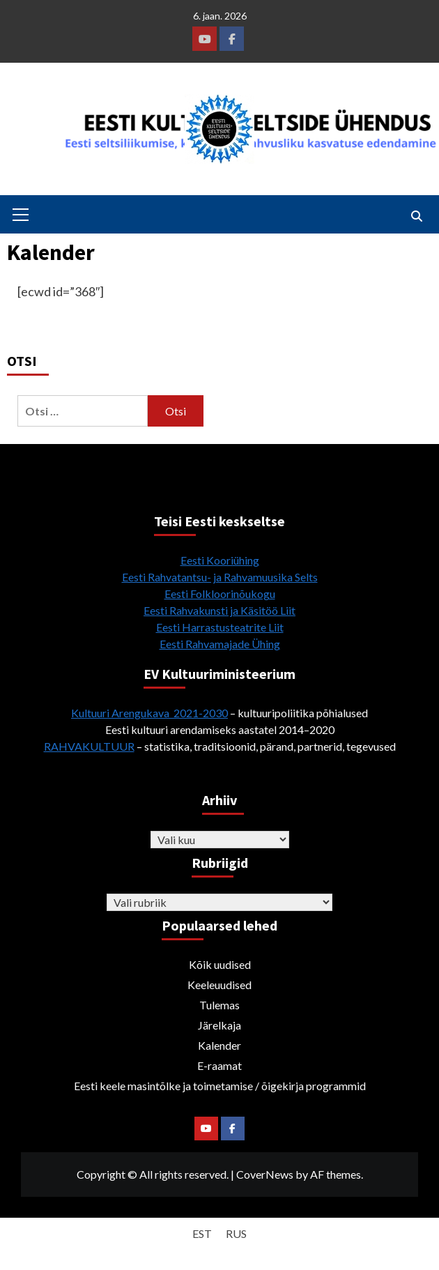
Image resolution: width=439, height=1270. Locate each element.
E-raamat (219, 1065)
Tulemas (219, 1004)
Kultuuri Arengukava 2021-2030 (149, 712)
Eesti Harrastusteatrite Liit (220, 627)
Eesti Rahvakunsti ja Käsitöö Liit (219, 610)
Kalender (219, 1045)
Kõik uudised (220, 964)
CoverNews (264, 1174)
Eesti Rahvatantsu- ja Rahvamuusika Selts (220, 576)
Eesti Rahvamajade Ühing (220, 643)
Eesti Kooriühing (219, 560)
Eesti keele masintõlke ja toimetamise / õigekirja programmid (220, 1085)
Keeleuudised (219, 984)
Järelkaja (219, 1025)
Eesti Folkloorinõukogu (219, 593)
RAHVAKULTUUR (89, 746)
